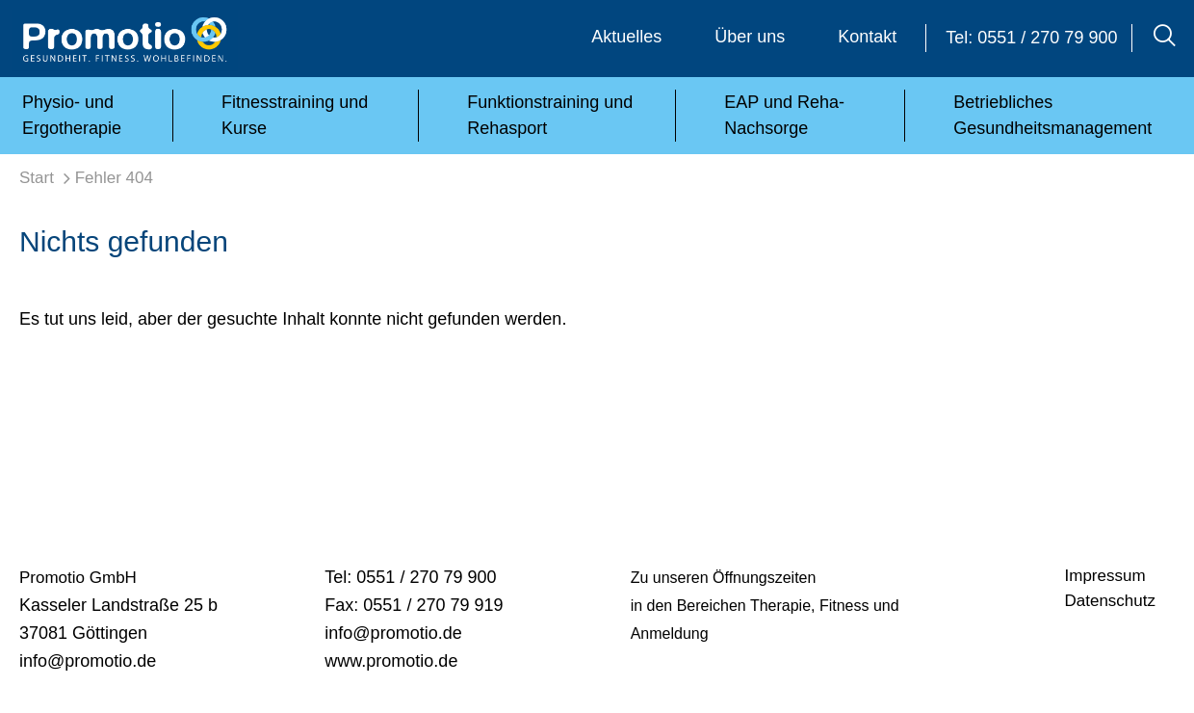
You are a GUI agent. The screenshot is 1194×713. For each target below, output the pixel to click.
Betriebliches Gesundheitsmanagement (1052, 115)
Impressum (1105, 576)
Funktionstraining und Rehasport (550, 115)
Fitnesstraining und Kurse (294, 115)
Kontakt (867, 36)
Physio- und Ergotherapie (71, 115)
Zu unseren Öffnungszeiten (724, 577)
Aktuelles (626, 36)
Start (36, 178)
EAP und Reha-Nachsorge (784, 115)
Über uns (749, 36)
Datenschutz (1110, 601)
